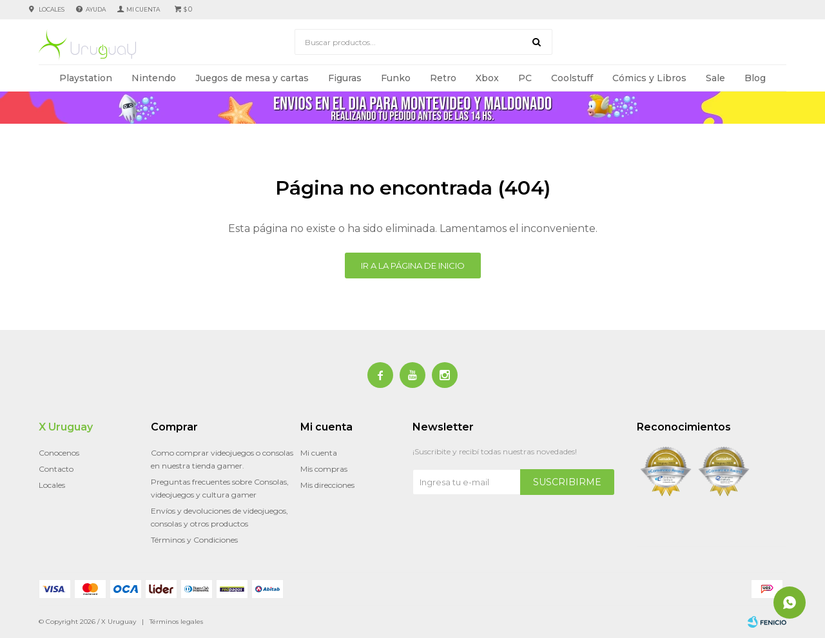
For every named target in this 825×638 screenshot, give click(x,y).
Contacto (56, 469)
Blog (755, 78)
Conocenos (59, 453)
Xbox (487, 78)
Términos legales (176, 621)
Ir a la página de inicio (413, 265)
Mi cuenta (318, 453)
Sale (715, 78)
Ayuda (96, 9)
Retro (443, 78)
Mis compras (323, 469)
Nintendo (153, 78)
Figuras (345, 78)
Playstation (85, 78)
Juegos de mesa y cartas (252, 78)
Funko (396, 78)
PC (525, 78)
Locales (51, 9)
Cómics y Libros (649, 78)
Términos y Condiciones (194, 540)
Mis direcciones (327, 485)
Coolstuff (572, 78)
